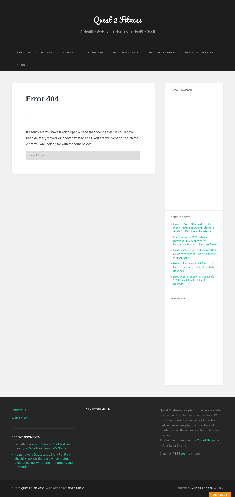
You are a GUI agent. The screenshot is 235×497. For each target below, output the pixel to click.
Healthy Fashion (162, 52)
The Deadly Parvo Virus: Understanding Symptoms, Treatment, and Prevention (43, 463)
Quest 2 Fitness (117, 19)
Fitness (46, 52)
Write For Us (19, 418)
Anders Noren (202, 488)
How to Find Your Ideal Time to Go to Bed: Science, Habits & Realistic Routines (194, 267)
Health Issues (124, 52)
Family (22, 52)
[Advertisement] (194, 150)
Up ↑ (220, 488)
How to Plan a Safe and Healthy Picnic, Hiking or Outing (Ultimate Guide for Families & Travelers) (193, 227)
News (21, 65)
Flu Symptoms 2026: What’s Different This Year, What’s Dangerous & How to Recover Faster (195, 241)
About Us (204, 440)
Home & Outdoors (199, 52)
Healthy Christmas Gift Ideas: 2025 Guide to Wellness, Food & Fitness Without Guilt (194, 254)
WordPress (76, 488)
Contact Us (19, 410)
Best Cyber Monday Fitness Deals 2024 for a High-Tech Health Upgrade (193, 280)
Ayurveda (70, 52)
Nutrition (95, 52)
